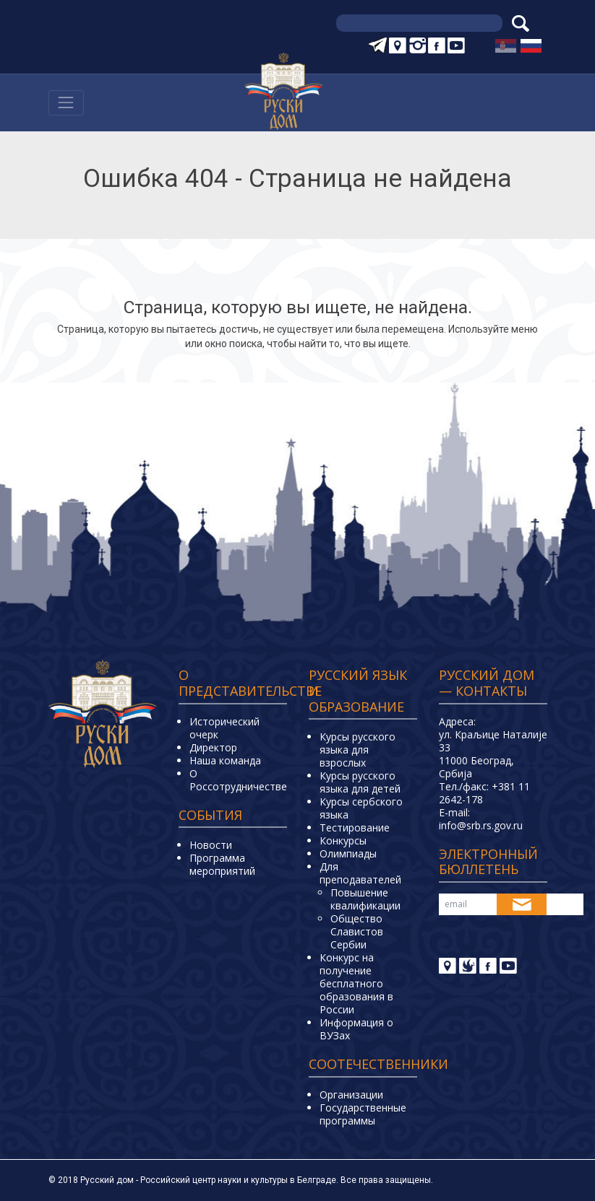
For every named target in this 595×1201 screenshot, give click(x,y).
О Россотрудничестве (238, 780)
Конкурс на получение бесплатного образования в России (356, 983)
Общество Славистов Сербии (356, 931)
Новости (210, 845)
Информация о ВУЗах (356, 1029)
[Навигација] (66, 102)
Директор (213, 747)
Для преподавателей (360, 873)
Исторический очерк (224, 728)
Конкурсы (343, 840)
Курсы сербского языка (361, 808)
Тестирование (355, 827)
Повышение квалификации (365, 899)
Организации (351, 1094)
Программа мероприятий (222, 864)
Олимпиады (348, 853)
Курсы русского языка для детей (360, 782)
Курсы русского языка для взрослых (357, 749)
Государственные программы (363, 1114)
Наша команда (225, 760)
